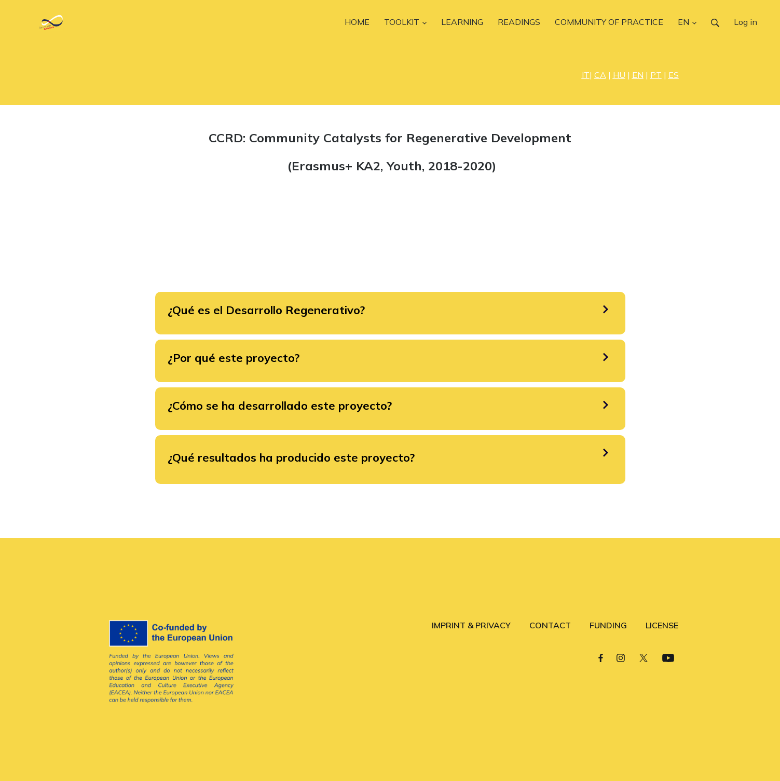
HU (619, 75)
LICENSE (662, 625)
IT (586, 75)
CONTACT (550, 625)
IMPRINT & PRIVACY (471, 625)
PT (656, 75)
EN (638, 75)
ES (673, 75)
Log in (745, 22)
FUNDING (608, 625)
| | (601, 75)
